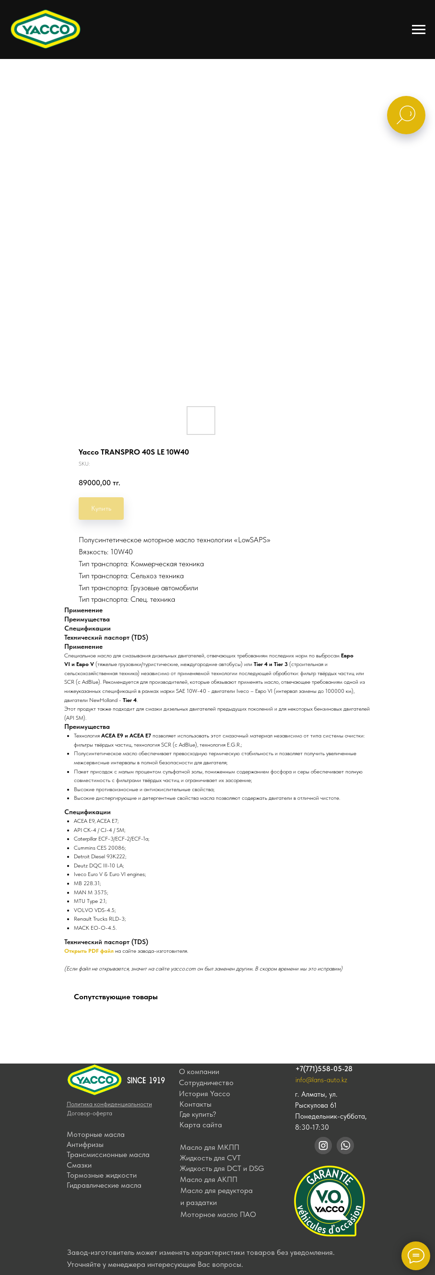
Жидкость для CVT (210, 1157)
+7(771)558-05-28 (324, 1068)
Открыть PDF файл (89, 950)
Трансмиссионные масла (108, 1154)
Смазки (79, 1165)
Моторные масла (96, 1134)
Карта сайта (200, 1124)
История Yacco (204, 1093)
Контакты (195, 1104)
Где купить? (197, 1114)
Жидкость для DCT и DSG (222, 1168)
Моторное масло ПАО (218, 1214)
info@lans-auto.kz (321, 1080)
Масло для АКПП (208, 1179)
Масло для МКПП (209, 1147)
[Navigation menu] (418, 30)
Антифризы (85, 1144)
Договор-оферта (89, 1113)
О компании (199, 1071)
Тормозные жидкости (102, 1175)
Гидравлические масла (104, 1185)
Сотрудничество (206, 1082)
